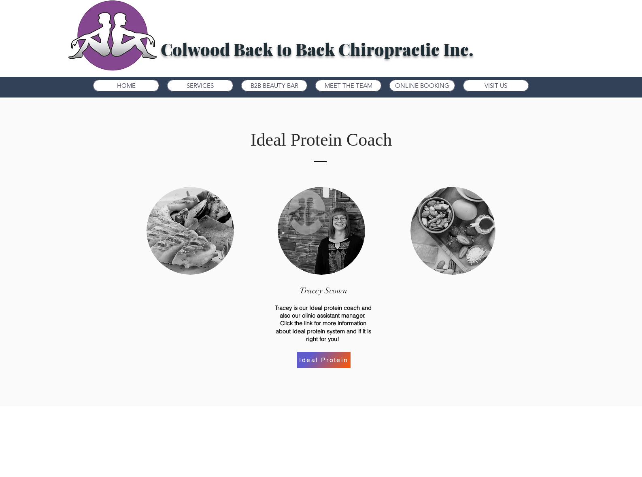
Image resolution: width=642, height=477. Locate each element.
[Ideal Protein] (324, 360)
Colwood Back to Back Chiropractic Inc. (317, 49)
